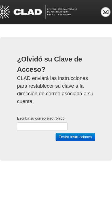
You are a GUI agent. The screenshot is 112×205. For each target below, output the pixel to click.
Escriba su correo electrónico (41, 118)
